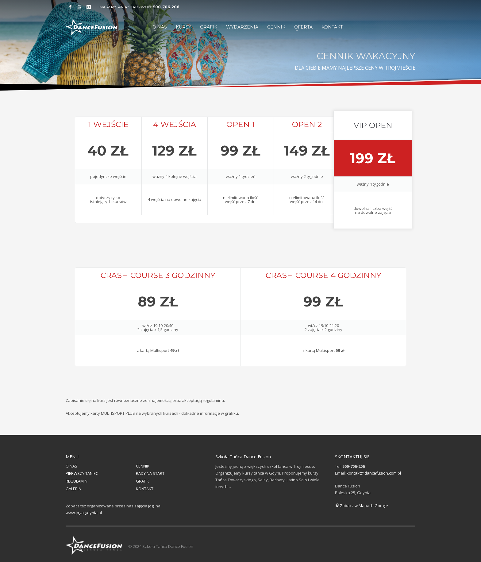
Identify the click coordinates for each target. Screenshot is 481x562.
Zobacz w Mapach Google (361, 505)
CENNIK (142, 466)
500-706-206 (166, 7)
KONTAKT (144, 488)
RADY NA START (150, 473)
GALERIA (73, 488)
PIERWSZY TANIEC (82, 473)
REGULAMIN (76, 481)
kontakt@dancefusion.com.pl (374, 473)
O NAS (71, 466)
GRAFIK (142, 481)
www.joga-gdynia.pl (84, 512)
